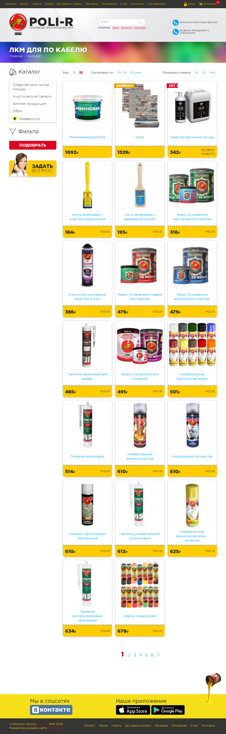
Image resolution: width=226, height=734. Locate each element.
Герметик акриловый (87, 456)
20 (196, 73)
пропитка (126, 28)
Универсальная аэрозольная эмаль (192, 376)
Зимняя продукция (29, 104)
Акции (24, 4)
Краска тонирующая (140, 616)
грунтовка (140, 28)
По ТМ (121, 73)
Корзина (210, 4)
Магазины (92, 4)
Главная (16, 56)
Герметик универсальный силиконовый (139, 536)
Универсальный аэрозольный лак (140, 456)
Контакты (137, 4)
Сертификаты (156, 4)
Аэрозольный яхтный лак (192, 456)
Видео (49, 4)
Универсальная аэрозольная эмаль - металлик (192, 536)
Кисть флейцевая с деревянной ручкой (139, 217)
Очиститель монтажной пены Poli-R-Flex (87, 297)
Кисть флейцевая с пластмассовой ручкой (87, 217)
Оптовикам (109, 4)
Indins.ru (54, 728)
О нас (124, 4)
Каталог (11, 4)
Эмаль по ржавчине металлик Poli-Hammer (192, 297)
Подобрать (32, 145)
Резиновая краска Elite (87, 137)
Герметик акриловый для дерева (87, 376)
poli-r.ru (43, 724)
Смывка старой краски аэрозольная (87, 536)
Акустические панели (32, 96)
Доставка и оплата (69, 4)
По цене (135, 73)
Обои (17, 111)
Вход (191, 4)
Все (212, 73)
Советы (37, 4)
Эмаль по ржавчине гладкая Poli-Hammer (140, 297)
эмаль (115, 28)
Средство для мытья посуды (31, 87)
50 (204, 73)
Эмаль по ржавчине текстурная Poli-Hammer (192, 217)
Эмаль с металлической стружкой (140, 376)
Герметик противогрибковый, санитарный (87, 616)
